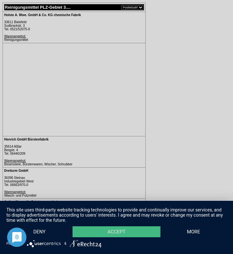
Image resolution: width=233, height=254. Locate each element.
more (193, 232)
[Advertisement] (58, 89)
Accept (116, 232)
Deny (40, 232)
